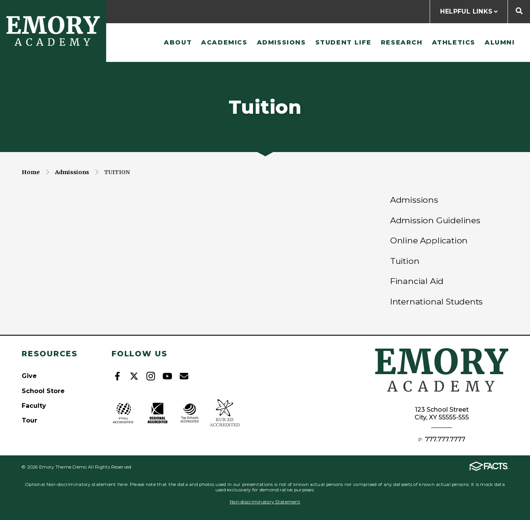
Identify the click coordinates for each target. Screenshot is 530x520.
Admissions (281, 42)
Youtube (167, 376)
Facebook (117, 376)
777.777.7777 (445, 439)
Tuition (117, 172)
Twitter (134, 376)
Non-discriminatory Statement (265, 502)
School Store (43, 391)
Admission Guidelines (435, 220)
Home (31, 172)
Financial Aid (417, 281)
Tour (29, 420)
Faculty (34, 405)
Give (29, 376)
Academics (224, 42)
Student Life (343, 42)
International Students (436, 301)
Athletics (453, 42)
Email (184, 376)
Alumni (500, 42)
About (178, 42)
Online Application (429, 240)
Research (402, 42)
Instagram (151, 376)
